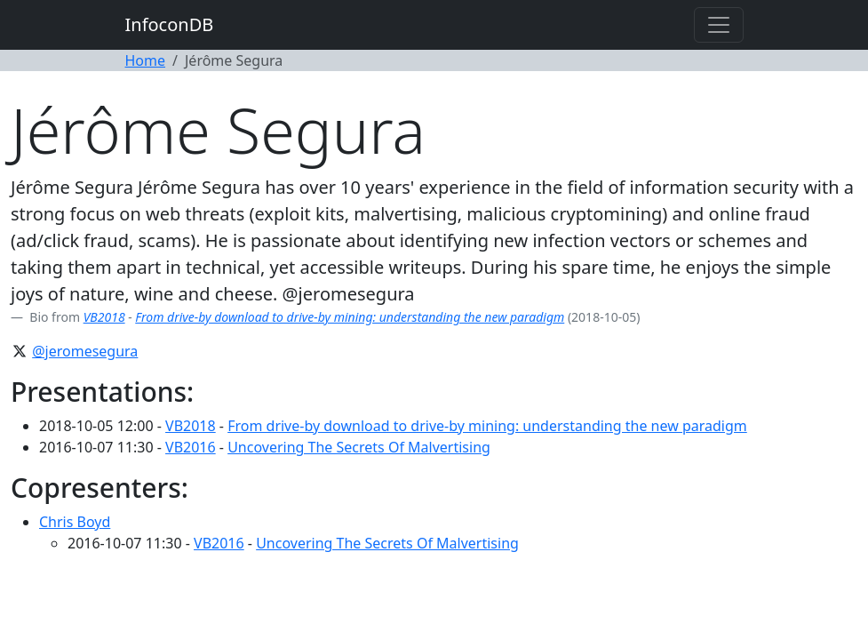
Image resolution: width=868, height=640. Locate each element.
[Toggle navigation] (719, 25)
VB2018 (104, 316)
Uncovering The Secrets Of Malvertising (358, 447)
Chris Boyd (74, 522)
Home (145, 60)
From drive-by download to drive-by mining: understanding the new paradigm (349, 316)
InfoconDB (169, 24)
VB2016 (190, 447)
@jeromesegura (85, 351)
